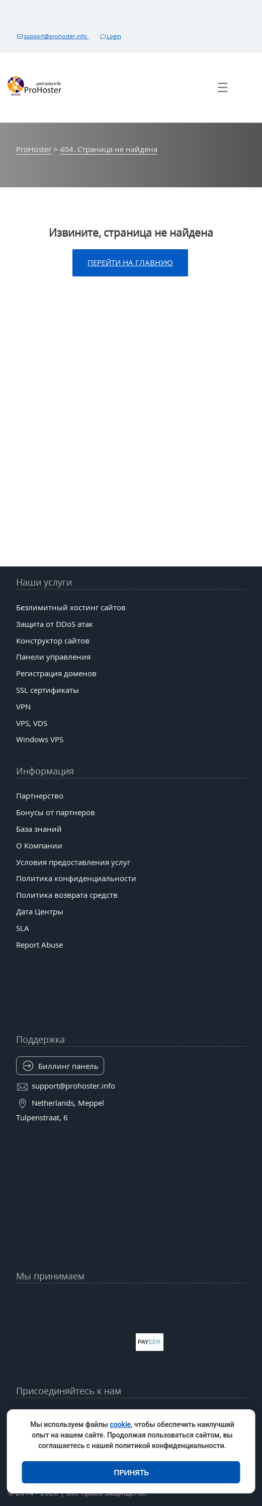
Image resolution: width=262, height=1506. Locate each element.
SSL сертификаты (47, 690)
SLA (22, 928)
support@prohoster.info (52, 36)
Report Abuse (39, 945)
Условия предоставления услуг (73, 862)
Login (110, 36)
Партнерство (39, 796)
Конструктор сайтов (53, 640)
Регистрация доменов (56, 673)
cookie (120, 1424)
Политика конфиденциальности (76, 878)
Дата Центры (39, 911)
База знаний (39, 829)
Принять (131, 1472)
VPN (23, 706)
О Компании (39, 845)
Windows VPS (39, 739)
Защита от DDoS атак (54, 624)
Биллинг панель (68, 1066)
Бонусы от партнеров (55, 812)
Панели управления (53, 657)
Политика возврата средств (67, 895)
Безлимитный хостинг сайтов (71, 607)
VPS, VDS (31, 723)
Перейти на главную (130, 262)
